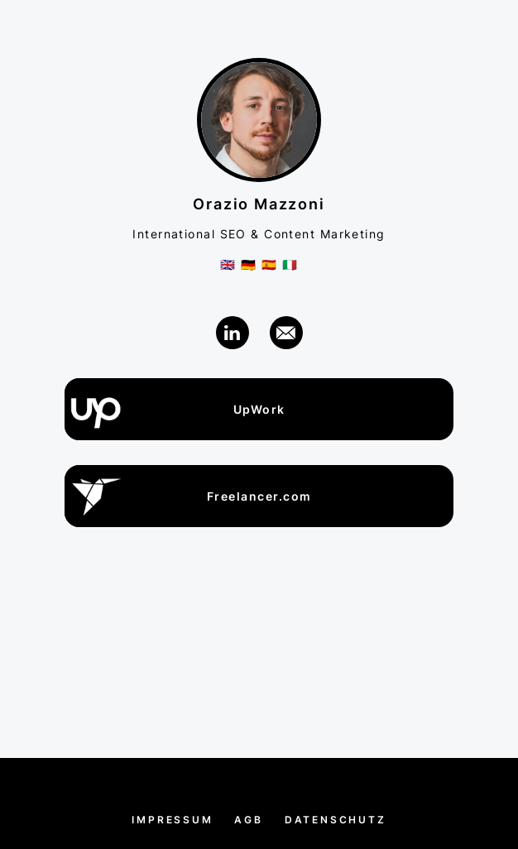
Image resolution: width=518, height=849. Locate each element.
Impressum (172, 819)
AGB (248, 819)
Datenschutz (335, 819)
